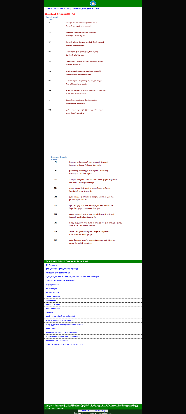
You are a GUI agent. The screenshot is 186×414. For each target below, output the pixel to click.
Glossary (49, 312)
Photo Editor (51, 300)
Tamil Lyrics (51, 329)
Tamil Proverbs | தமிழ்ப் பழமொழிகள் (60, 316)
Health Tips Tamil (53, 304)
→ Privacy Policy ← (100, 411)
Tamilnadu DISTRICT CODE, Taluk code (61, 333)
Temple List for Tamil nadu (57, 340)
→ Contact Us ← (85, 411)
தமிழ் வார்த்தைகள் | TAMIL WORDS (59, 320)
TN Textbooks (51, 265)
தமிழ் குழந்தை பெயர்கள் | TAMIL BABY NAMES (64, 324)
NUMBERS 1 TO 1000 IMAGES (58, 273)
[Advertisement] (93, 132)
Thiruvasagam (51, 289)
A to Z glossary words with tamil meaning (63, 336)
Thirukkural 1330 (52, 293)
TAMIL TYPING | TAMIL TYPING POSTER (62, 269)
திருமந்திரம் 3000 (52, 285)
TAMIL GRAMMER (53, 308)
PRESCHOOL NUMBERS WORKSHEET (61, 281)
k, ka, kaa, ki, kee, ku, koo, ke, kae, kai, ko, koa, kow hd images (72, 277)
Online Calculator (53, 297)
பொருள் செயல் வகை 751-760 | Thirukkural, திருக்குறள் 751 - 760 (72, 9)
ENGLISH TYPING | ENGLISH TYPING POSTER (64, 344)
